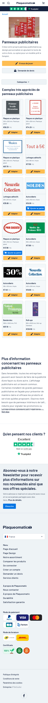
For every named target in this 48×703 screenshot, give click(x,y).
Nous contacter (11, 589)
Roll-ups (29, 320)
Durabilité (8, 598)
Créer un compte (11, 569)
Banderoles (7, 320)
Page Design (9, 553)
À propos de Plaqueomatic (16, 593)
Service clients (10, 577)
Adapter (13, 132)
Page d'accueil (10, 549)
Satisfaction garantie (14, 602)
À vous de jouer (24, 63)
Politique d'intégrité (11, 674)
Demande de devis (24, 70)
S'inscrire (9, 506)
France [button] (10, 536)
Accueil (5, 14)
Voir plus (5, 411)
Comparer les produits (14, 561)
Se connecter (10, 565)
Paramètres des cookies (12, 683)
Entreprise (7, 687)
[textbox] (24, 388)
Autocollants (31, 197)
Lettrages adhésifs (33, 158)
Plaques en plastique (11, 118)
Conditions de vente (11, 679)
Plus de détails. (15, 500)
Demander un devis (13, 573)
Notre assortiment (12, 557)
